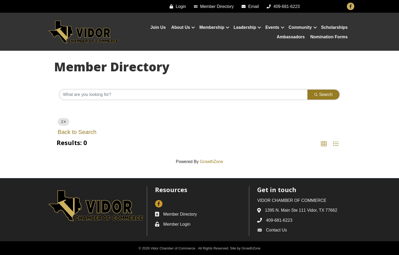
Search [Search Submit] (323, 94)
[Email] (249, 6)
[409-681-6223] (282, 6)
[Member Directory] (212, 6)
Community (300, 27)
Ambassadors (291, 37)
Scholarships (334, 27)
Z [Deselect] (63, 122)
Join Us (158, 27)
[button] (324, 144)
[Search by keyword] (184, 95)
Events (272, 27)
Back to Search (77, 132)
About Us (180, 27)
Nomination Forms (329, 37)
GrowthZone (211, 161)
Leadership (245, 27)
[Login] (176, 6)
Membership (211, 27)
